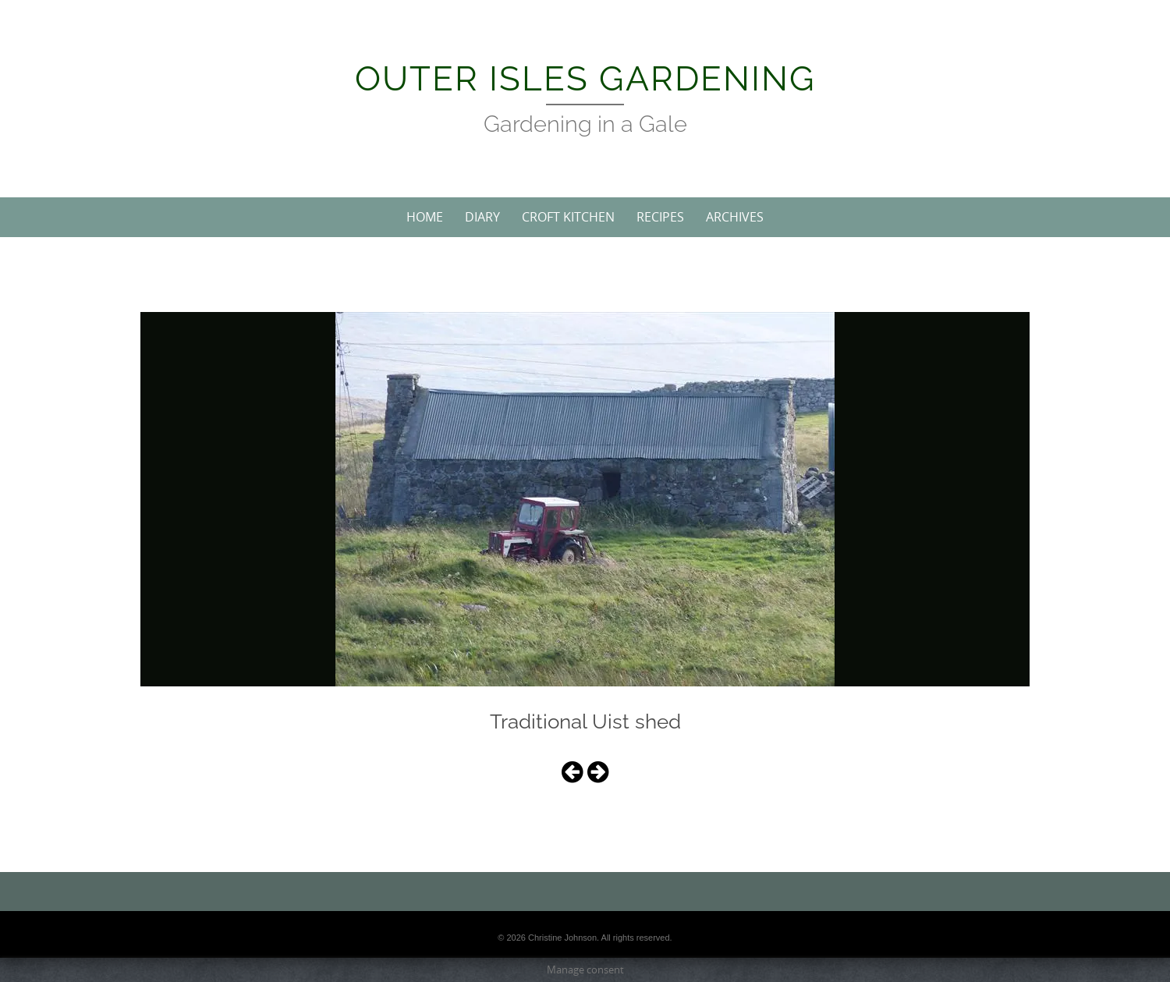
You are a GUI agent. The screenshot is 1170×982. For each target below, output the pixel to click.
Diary (482, 216)
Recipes (660, 216)
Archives (735, 216)
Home (424, 216)
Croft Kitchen (568, 216)
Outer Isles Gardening (585, 78)
